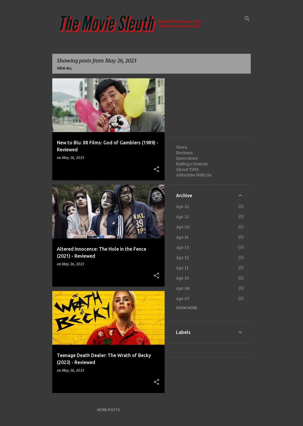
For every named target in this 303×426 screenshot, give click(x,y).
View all (64, 68)
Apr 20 (182, 227)
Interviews (187, 158)
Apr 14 (182, 237)
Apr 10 (182, 278)
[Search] (247, 19)
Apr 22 (182, 206)
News (181, 147)
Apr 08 (183, 288)
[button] (156, 169)
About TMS (187, 169)
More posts (108, 410)
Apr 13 (182, 247)
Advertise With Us (193, 175)
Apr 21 (182, 216)
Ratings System (192, 164)
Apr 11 (182, 268)
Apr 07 (182, 298)
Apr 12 (182, 257)
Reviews (184, 152)
